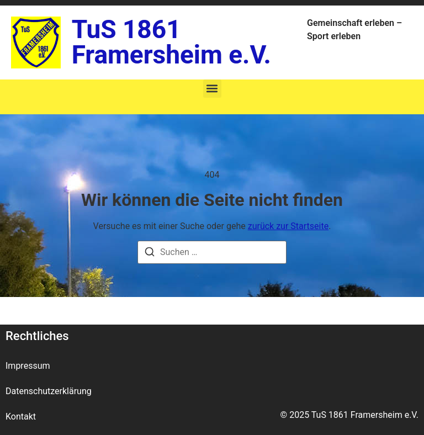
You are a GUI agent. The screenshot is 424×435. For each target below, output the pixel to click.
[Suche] (149, 254)
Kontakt (21, 416)
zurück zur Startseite (288, 226)
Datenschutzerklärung (49, 391)
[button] (212, 88)
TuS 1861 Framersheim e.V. (171, 42)
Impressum (28, 365)
